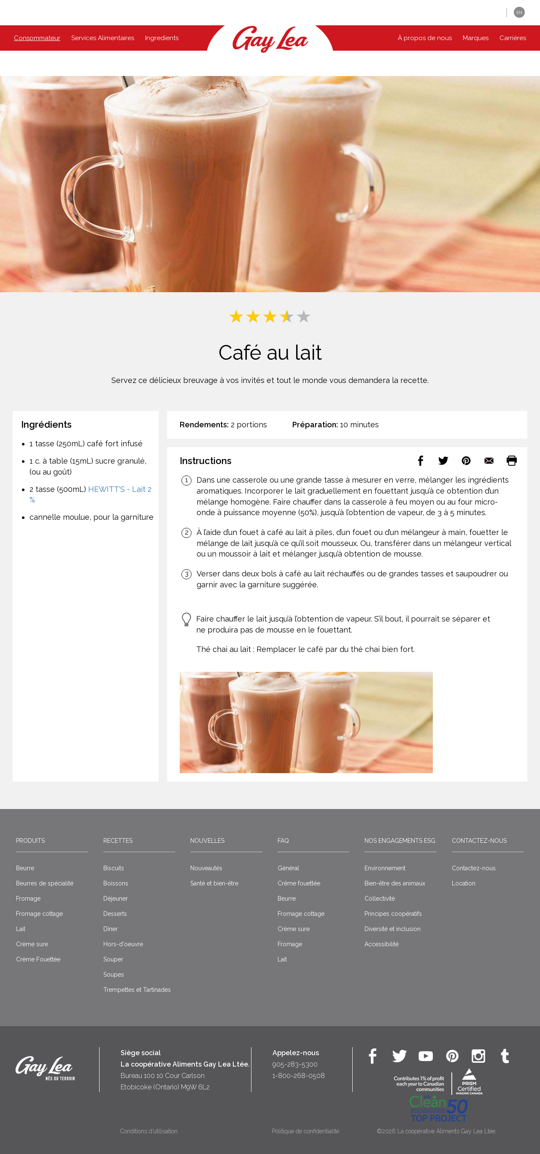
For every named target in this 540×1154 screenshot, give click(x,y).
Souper (113, 959)
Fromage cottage (39, 913)
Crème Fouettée (38, 959)
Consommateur (37, 38)
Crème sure (32, 944)
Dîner (110, 929)
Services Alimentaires (102, 38)
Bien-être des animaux (394, 883)
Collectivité (379, 898)
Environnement (384, 868)
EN (519, 12)
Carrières (513, 38)
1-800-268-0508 (299, 1076)
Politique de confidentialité (305, 1131)
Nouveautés (206, 868)
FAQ (283, 840)
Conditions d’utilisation (149, 1131)
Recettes (117, 840)
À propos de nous (425, 38)
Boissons (115, 883)
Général (288, 868)
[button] (494, 13)
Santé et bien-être (214, 883)
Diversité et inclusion (392, 929)
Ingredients (161, 38)
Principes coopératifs (393, 913)
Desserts (115, 913)
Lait (20, 929)
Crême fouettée (299, 883)
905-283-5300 (295, 1064)
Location (463, 883)
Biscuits (113, 868)
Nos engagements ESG (399, 840)
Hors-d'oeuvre (123, 944)
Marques (476, 38)
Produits (30, 840)
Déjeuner (115, 898)
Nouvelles (207, 840)
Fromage (28, 898)
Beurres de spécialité (44, 883)
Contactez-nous (479, 840)
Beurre (25, 868)
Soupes (113, 974)
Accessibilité (381, 944)
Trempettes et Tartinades (137, 989)
